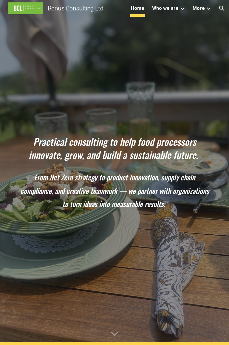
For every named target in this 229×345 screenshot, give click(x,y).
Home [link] (137, 8)
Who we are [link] (165, 8)
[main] (114, 148)
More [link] (199, 8)
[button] (222, 8)
